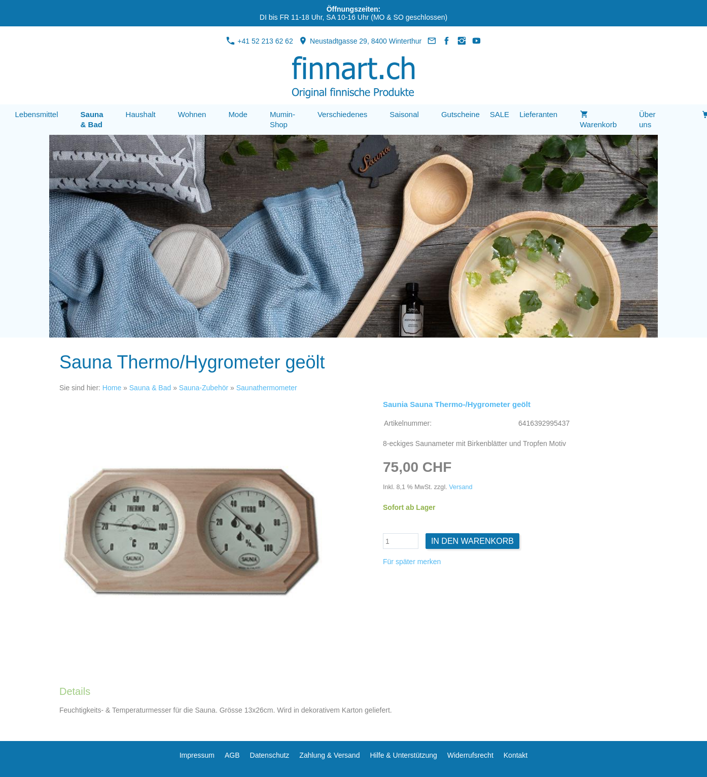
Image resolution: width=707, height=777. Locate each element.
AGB (232, 755)
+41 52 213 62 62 (259, 41)
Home (111, 388)
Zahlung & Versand (329, 755)
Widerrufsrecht (470, 755)
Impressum (197, 755)
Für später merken (412, 562)
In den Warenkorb (472, 541)
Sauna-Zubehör (203, 388)
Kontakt (515, 755)
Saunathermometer (266, 388)
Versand (460, 487)
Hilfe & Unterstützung (403, 755)
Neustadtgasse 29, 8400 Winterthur (360, 41)
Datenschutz (270, 755)
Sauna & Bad (150, 388)
